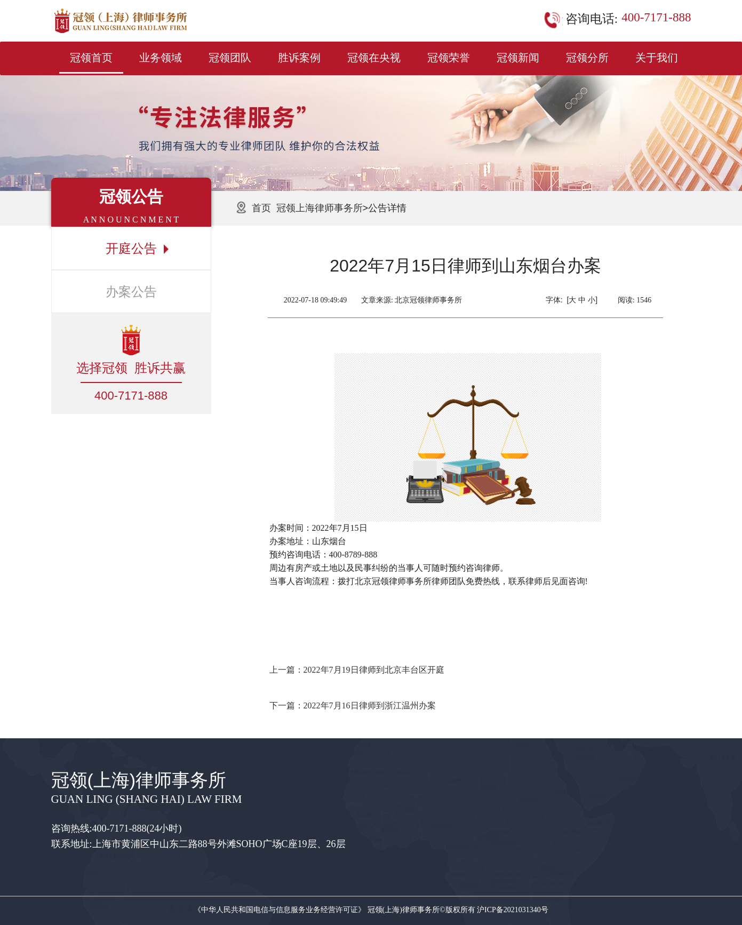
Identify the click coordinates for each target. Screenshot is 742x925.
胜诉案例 (299, 57)
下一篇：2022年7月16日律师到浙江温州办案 (352, 705)
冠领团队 (230, 57)
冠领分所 (587, 57)
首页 (261, 208)
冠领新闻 (518, 57)
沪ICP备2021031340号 (512, 910)
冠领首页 (91, 57)
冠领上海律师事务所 (319, 208)
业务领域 (160, 57)
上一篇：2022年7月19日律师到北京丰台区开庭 (356, 669)
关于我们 (656, 57)
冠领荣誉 (448, 57)
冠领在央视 (374, 57)
